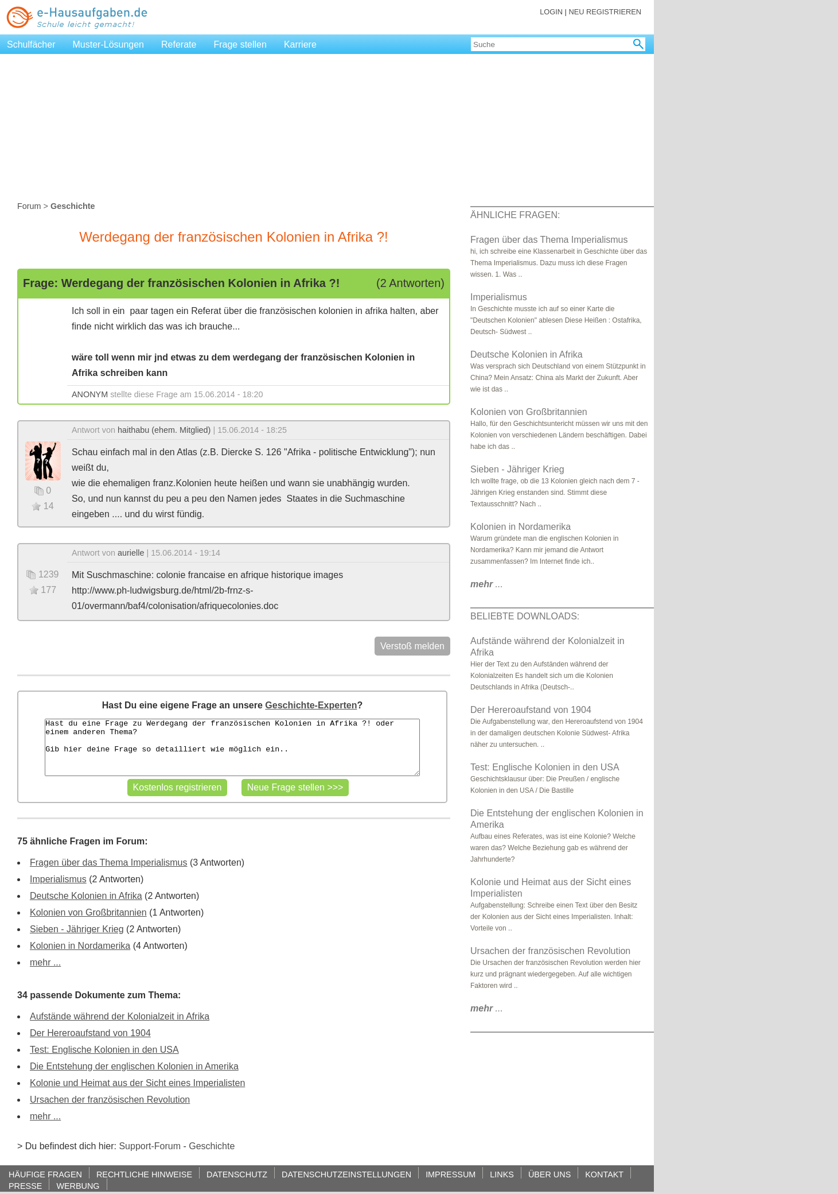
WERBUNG (77, 1185)
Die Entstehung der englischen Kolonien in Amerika (134, 1066)
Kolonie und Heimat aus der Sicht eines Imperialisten (137, 1083)
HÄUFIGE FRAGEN (45, 1174)
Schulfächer (31, 44)
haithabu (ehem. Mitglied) (164, 430)
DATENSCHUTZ (236, 1174)
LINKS (502, 1174)
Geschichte (212, 1146)
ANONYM (90, 394)
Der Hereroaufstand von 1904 (90, 1033)
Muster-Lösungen (109, 44)
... (486, 584)
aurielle (131, 552)
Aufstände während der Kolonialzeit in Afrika (119, 1016)
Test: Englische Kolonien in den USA (104, 1050)
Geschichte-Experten (311, 705)
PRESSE (25, 1185)
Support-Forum (150, 1146)
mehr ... (45, 962)
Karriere (300, 44)
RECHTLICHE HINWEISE (144, 1174)
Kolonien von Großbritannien (88, 912)
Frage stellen (240, 44)
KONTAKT (604, 1174)
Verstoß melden (412, 646)
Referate (178, 44)
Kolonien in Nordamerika (80, 946)
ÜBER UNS (549, 1174)
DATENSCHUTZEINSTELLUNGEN (346, 1174)
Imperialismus (58, 879)
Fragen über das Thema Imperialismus (109, 862)
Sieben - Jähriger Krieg (77, 929)
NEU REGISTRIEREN (604, 11)
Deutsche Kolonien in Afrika (86, 896)
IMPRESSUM (450, 1174)
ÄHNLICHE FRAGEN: (515, 215)
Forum (29, 206)
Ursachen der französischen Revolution (110, 1099)
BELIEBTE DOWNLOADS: (524, 616)
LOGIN (551, 11)
